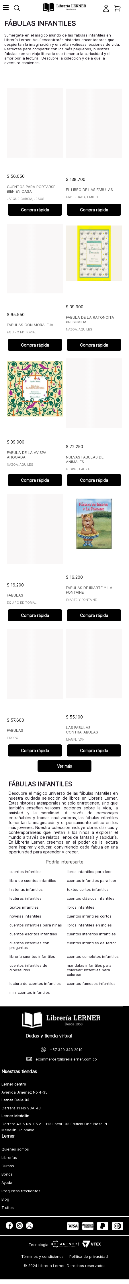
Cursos (7, 1165)
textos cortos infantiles (88, 889)
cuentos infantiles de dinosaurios (28, 967)
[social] (9, 1226)
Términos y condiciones (42, 1256)
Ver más (64, 766)
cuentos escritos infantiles (33, 934)
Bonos (7, 1174)
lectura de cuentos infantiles (35, 983)
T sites (7, 1207)
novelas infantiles (25, 916)
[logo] (64, 7)
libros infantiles (80, 907)
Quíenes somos (15, 1149)
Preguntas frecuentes (20, 1191)
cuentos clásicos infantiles (90, 898)
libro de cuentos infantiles (32, 880)
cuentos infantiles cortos (89, 916)
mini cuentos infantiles (29, 992)
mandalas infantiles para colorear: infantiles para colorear (89, 970)
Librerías (9, 1157)
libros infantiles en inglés (89, 925)
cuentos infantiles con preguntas (29, 945)
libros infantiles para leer (89, 871)
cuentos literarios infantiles (91, 934)
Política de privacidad (88, 1256)
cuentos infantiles (25, 871)
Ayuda (6, 1182)
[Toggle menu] (6, 10)
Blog (5, 1199)
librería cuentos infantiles (32, 956)
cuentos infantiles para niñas (35, 925)
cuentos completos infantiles (93, 956)
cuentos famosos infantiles (91, 983)
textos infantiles (24, 907)
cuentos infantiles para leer (91, 880)
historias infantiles (26, 889)
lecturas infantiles (25, 898)
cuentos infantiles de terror (91, 943)
